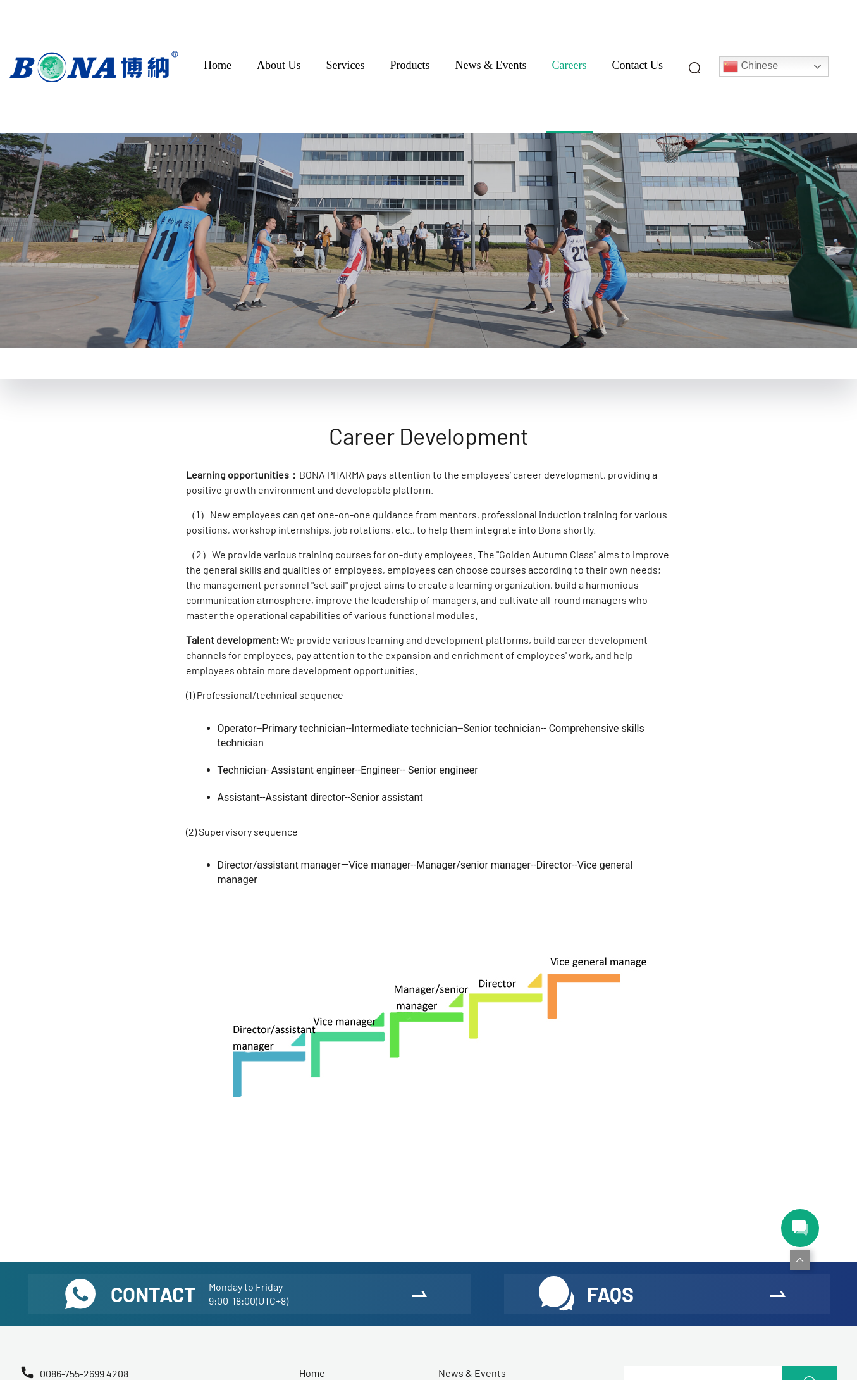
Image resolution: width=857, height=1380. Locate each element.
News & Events (491, 65)
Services (345, 65)
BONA (312, 474)
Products (410, 65)
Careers (569, 65)
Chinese (750, 66)
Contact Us (637, 65)
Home (217, 65)
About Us (279, 65)
